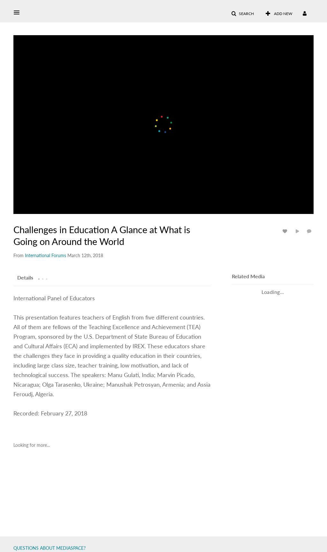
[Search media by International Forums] (45, 255)
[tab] (25, 277)
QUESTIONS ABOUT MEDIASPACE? (49, 548)
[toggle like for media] (285, 231)
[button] (18, 12)
